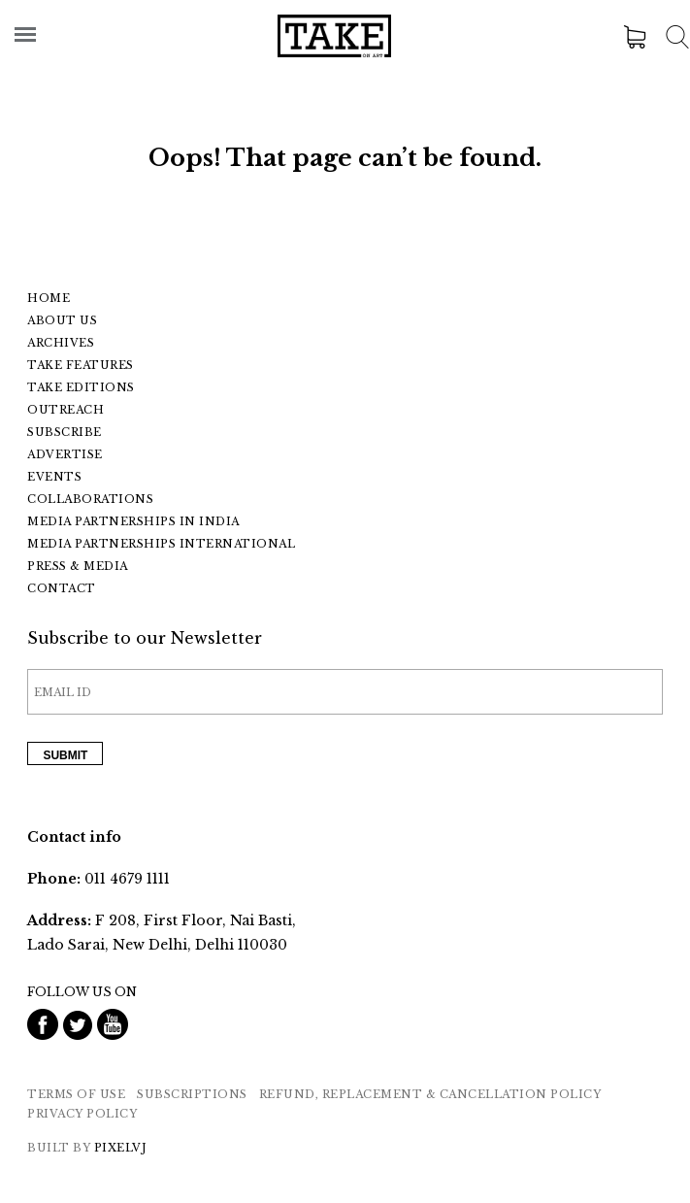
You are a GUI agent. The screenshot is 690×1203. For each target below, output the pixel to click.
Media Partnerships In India (133, 521)
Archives (60, 343)
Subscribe (64, 432)
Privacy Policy (82, 1113)
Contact (61, 588)
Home (48, 298)
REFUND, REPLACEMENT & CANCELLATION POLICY (430, 1094)
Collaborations (90, 499)
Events (54, 477)
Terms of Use (76, 1094)
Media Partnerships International (161, 544)
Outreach (65, 410)
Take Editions (81, 387)
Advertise (65, 454)
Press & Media (77, 566)
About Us (62, 320)
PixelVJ (121, 1147)
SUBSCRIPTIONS (192, 1094)
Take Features (80, 365)
